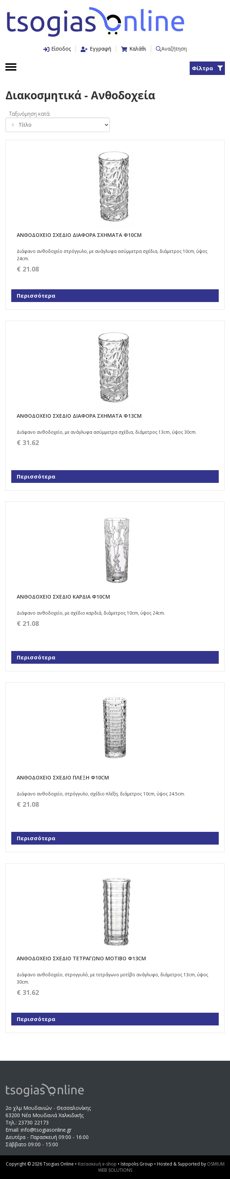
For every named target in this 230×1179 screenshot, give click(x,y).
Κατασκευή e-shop (98, 1164)
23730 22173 (33, 1122)
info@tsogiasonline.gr (46, 1129)
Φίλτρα (207, 68)
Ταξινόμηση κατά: (30, 113)
